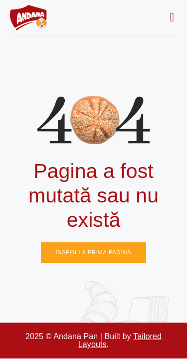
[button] (172, 17)
